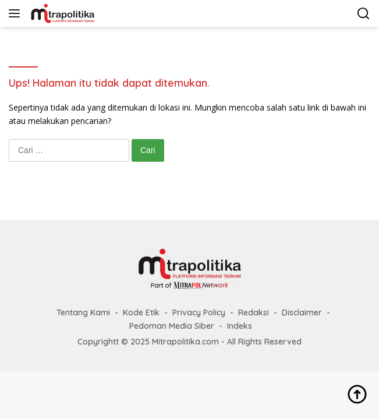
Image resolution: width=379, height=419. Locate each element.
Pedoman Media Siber (171, 326)
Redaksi (253, 312)
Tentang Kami (83, 312)
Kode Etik (141, 312)
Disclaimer (302, 312)
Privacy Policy (198, 312)
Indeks (239, 326)
